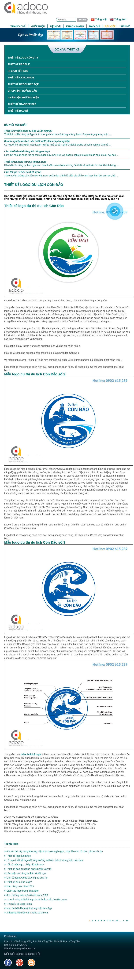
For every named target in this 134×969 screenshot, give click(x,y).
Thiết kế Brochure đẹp (23, 84)
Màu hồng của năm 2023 (19, 886)
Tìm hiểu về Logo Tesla (18, 903)
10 (116, 920)
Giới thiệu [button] (38, 26)
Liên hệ (125, 26)
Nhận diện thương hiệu (23, 97)
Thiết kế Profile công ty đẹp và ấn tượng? (28, 130)
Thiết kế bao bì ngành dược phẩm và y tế (27, 869)
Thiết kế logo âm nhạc (17, 855)
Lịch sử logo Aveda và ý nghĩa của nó (25, 877)
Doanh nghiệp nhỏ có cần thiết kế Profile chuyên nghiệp (37, 141)
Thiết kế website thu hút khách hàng (25, 161)
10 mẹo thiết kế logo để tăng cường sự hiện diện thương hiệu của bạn (43, 860)
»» (127, 920)
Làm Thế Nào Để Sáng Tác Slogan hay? (27, 151)
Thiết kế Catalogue (21, 77)
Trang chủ (18, 26)
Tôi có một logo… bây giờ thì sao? (24, 864)
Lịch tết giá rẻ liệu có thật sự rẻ (22, 172)
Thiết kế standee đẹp (22, 104)
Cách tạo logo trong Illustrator (21, 890)
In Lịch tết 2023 (18, 71)
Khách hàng (75, 26)
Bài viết (110, 26)
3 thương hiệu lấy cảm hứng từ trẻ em (26, 912)
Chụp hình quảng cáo (22, 90)
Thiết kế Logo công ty (23, 57)
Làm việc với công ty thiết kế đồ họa (25, 873)
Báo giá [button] (94, 26)
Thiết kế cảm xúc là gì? (18, 882)
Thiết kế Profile (19, 64)
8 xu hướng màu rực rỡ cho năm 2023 (26, 895)
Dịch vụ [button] (55, 26)
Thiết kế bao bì (18, 110)
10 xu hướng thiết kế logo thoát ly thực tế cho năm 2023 (35, 899)
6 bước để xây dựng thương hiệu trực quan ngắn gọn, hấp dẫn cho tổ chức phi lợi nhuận (53, 851)
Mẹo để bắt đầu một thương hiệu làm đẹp (28, 908)
